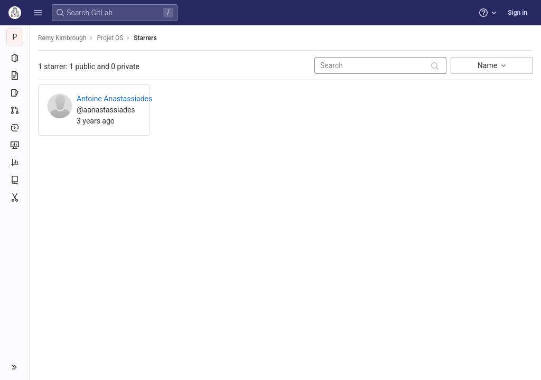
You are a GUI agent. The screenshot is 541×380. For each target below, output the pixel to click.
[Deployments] (14, 127)
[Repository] (14, 75)
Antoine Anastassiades (114, 98)
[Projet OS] (14, 37)
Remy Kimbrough (62, 38)
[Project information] (14, 58)
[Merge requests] (14, 110)
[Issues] (14, 92)
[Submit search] (434, 66)
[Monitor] (14, 145)
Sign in (517, 12)
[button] (38, 12)
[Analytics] (14, 162)
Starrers (145, 38)
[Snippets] (14, 197)
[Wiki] (14, 180)
